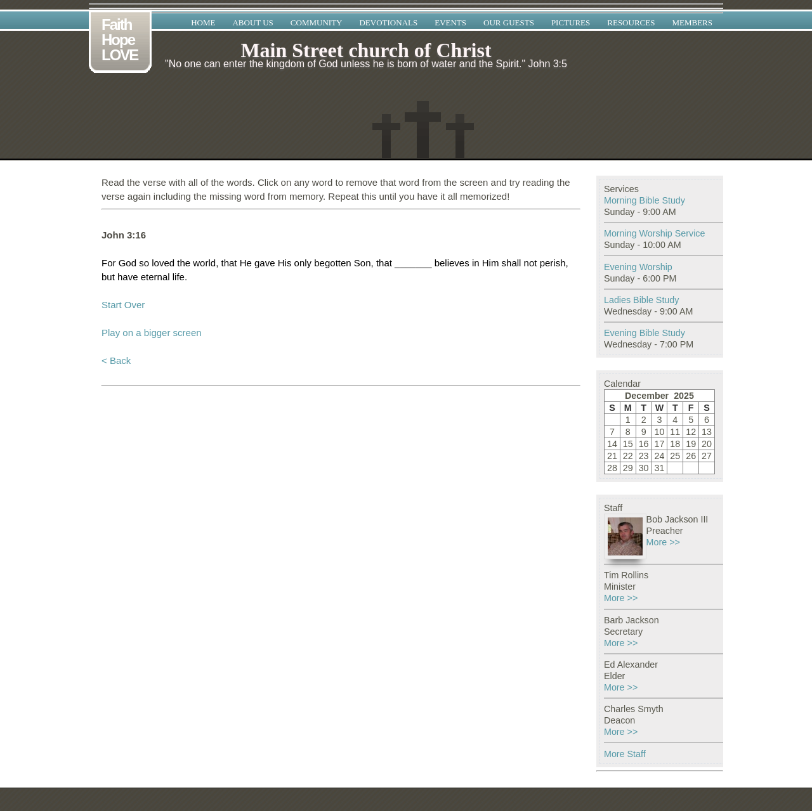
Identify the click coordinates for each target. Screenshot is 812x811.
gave (264, 262)
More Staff (625, 754)
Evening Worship (638, 267)
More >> (663, 542)
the (183, 262)
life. (180, 276)
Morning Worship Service (654, 233)
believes (452, 262)
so (144, 262)
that (229, 262)
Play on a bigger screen (152, 332)
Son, (364, 262)
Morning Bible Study (644, 200)
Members (692, 22)
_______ (413, 262)
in (476, 262)
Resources (631, 22)
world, (205, 262)
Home (203, 22)
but (108, 276)
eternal (155, 276)
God (127, 262)
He (246, 262)
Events (450, 22)
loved (163, 262)
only (303, 262)
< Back (116, 360)
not (530, 262)
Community (317, 22)
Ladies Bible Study (641, 300)
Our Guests (508, 22)
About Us (252, 22)
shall (511, 262)
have (127, 276)
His (285, 262)
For (109, 262)
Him (490, 262)
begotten (332, 262)
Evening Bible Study (644, 333)
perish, (554, 262)
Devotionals (388, 22)
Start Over (123, 304)
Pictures (570, 22)
